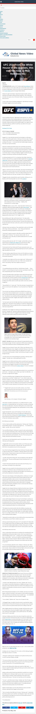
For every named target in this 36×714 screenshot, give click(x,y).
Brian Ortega (26, 207)
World (1, 14)
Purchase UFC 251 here (7, 128)
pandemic (24, 178)
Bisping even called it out (15, 242)
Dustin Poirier (8, 619)
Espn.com (20, 702)
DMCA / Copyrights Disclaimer (6, 34)
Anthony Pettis (20, 365)
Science (1, 25)
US (0, 16)
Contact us (2, 30)
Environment (2, 23)
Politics (1, 19)
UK (0, 17)
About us (2, 31)
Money (1, 20)
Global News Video (19, 1)
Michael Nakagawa (22, 414)
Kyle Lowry (4, 404)
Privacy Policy (3, 36)
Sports (1, 26)
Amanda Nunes (25, 277)
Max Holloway (27, 86)
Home (1, 11)
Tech (1, 22)
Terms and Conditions (4, 37)
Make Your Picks (13, 648)
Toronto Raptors (7, 90)
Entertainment (3, 28)
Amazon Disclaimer (4, 33)
